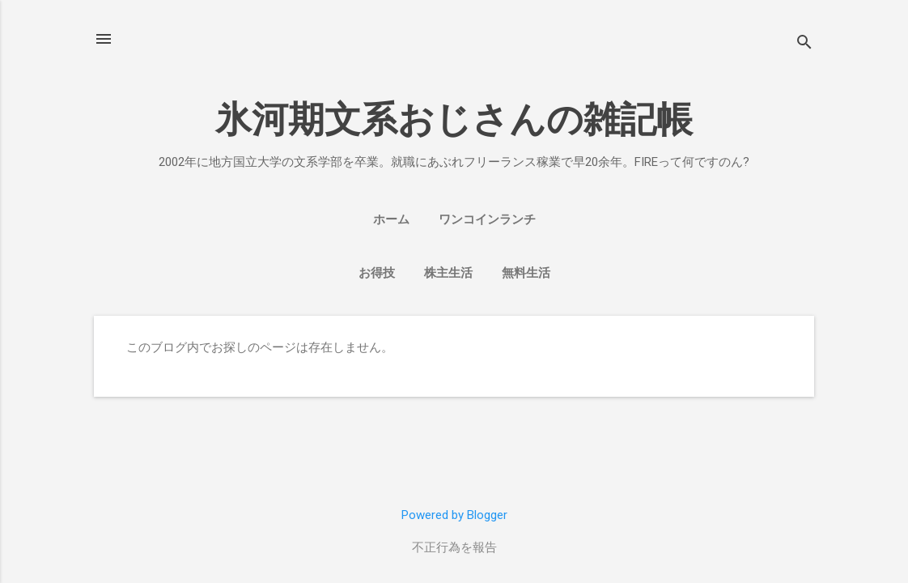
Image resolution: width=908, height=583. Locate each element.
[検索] (804, 44)
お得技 (377, 273)
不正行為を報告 (454, 547)
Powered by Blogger (454, 515)
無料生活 (526, 273)
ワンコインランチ (487, 219)
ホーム (391, 219)
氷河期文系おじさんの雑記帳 (454, 119)
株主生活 (448, 273)
